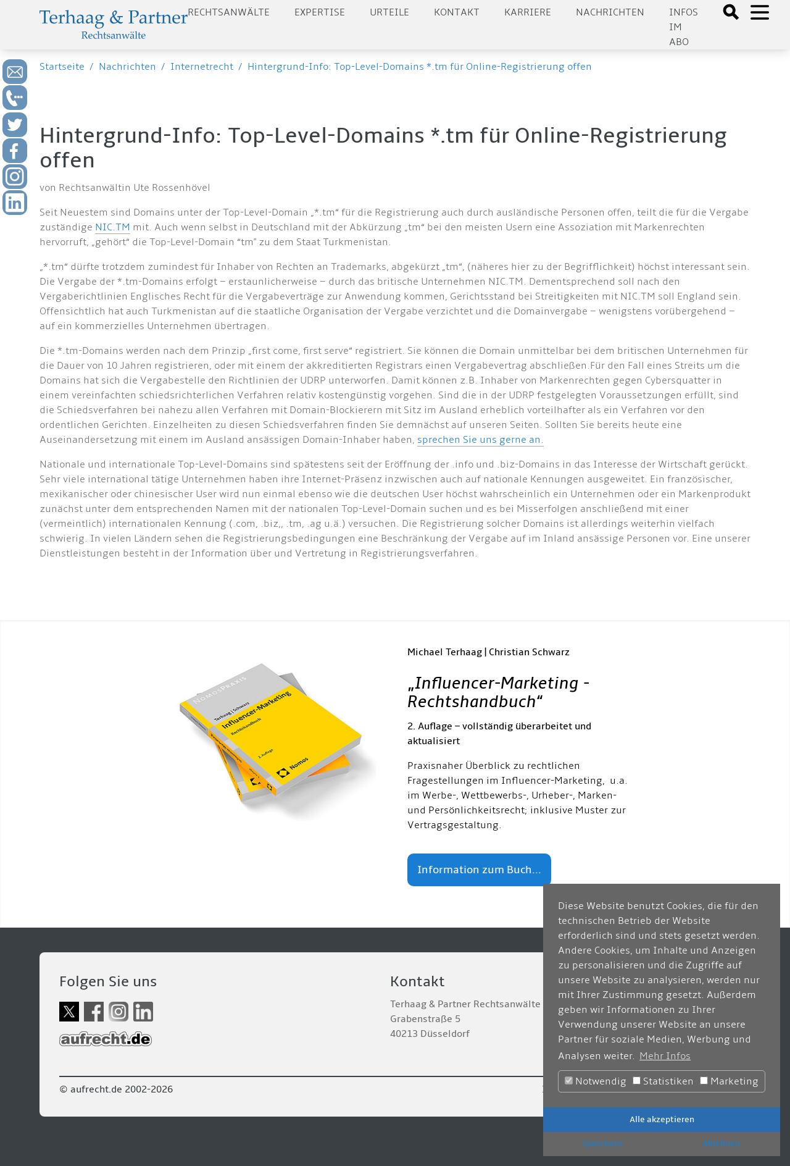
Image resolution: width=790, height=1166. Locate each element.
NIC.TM (112, 227)
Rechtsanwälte (229, 12)
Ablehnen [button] (721, 1143)
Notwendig (595, 1081)
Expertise (319, 12)
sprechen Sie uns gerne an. (480, 440)
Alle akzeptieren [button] (662, 1119)
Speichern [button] (602, 1143)
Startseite (62, 67)
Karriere (527, 12)
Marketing (729, 1081)
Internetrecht (201, 67)
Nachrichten (610, 12)
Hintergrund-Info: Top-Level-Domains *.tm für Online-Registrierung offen (419, 67)
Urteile (389, 12)
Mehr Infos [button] (665, 1056)
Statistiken (663, 1081)
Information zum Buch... (479, 869)
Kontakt (457, 12)
